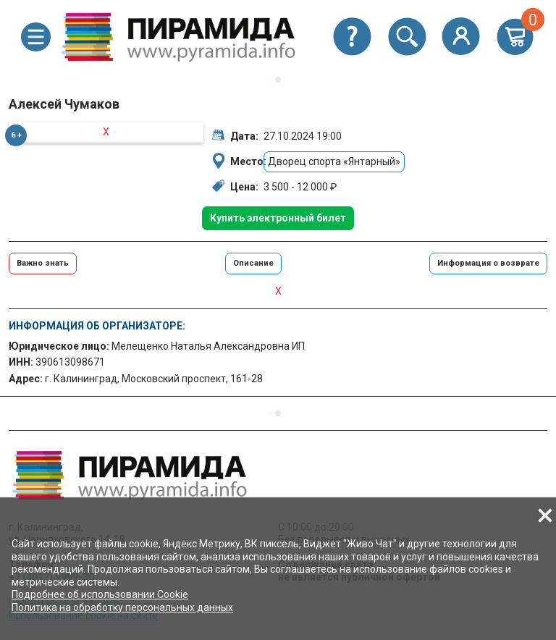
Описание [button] (253, 263)
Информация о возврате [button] (488, 263)
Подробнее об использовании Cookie (100, 594)
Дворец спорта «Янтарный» (334, 161)
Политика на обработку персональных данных (122, 607)
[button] (36, 37)
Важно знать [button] (43, 263)
